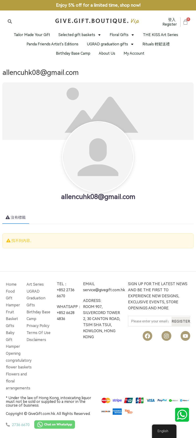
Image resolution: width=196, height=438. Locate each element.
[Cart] (185, 22)
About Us (107, 53)
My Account (134, 53)
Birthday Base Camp (73, 53)
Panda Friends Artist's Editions (52, 44)
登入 (172, 19)
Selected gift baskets (79, 35)
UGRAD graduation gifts (110, 44)
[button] (10, 21)
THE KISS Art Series (160, 35)
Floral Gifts (122, 35)
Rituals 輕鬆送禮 (156, 44)
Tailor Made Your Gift (32, 35)
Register (169, 24)
